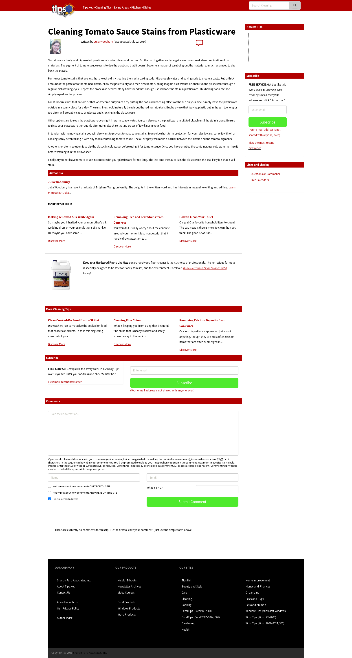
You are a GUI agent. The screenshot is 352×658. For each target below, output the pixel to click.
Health (185, 630)
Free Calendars (260, 180)
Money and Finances (258, 586)
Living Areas (121, 7)
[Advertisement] (268, 264)
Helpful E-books (127, 580)
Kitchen (136, 7)
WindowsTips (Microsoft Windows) (266, 611)
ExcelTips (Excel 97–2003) (197, 611)
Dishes (147, 7)
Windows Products (129, 608)
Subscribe (184, 382)
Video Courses (126, 592)
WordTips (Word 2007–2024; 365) (265, 623)
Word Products (127, 614)
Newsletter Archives (129, 586)
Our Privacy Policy (68, 608)
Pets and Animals (256, 605)
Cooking (186, 605)
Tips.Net (87, 7)
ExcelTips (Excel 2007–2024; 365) (201, 617)
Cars (184, 592)
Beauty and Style (192, 586)
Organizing (252, 592)
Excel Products (126, 602)
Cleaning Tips (103, 7)
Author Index (65, 618)
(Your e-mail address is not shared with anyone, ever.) (162, 390)
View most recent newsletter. (65, 382)
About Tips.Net (66, 586)
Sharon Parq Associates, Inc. (74, 580)
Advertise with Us (67, 602)
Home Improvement (258, 580)
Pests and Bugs (255, 599)
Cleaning (187, 599)
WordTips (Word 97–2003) (261, 617)
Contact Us (63, 592)
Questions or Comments (265, 174)
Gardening (188, 623)
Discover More (56, 241)
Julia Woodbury (103, 42)
